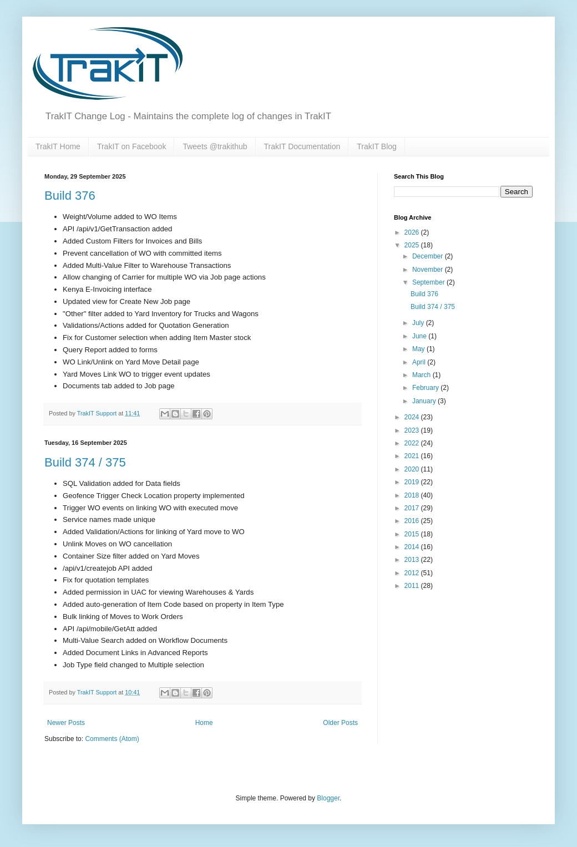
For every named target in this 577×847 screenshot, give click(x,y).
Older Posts (340, 723)
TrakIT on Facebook (131, 146)
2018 (412, 495)
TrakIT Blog (377, 146)
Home (204, 723)
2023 (412, 430)
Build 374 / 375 (85, 462)
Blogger (328, 798)
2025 (412, 245)
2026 (412, 232)
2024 (412, 417)
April (419, 362)
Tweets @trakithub (215, 146)
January (425, 401)
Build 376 (69, 195)
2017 (412, 508)
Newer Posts (66, 723)
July (419, 323)
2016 (412, 521)
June (420, 336)
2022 (412, 443)
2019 (412, 482)
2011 (412, 586)
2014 (412, 547)
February (426, 388)
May (419, 349)
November (428, 269)
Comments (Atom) (112, 739)
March (422, 375)
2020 (412, 469)
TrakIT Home (58, 146)
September (429, 282)
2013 (412, 560)
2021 (412, 456)
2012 (412, 573)
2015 (412, 534)
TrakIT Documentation (302, 146)
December (428, 256)
